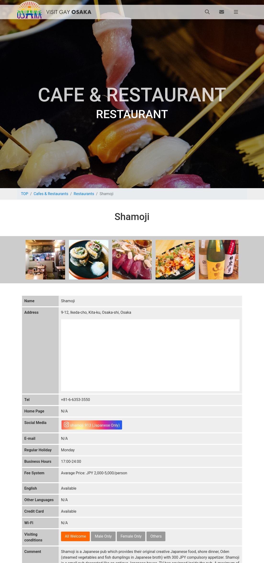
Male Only (103, 536)
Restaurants (84, 194)
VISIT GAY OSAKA (69, 12)
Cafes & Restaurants (51, 194)
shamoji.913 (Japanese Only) (92, 425)
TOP (24, 194)
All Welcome (75, 536)
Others (156, 536)
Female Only (131, 536)
